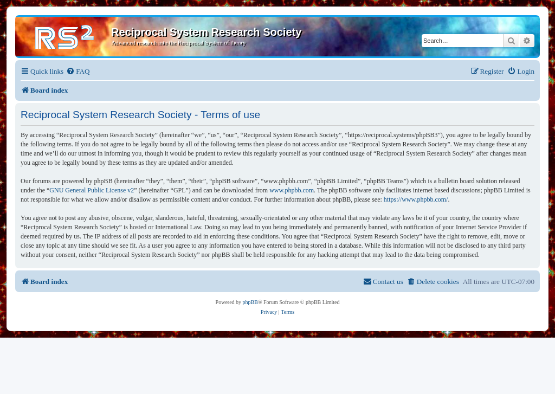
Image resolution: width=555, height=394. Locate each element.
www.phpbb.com (291, 190)
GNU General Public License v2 (91, 190)
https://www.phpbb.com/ (416, 199)
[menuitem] (77, 71)
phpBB (250, 302)
